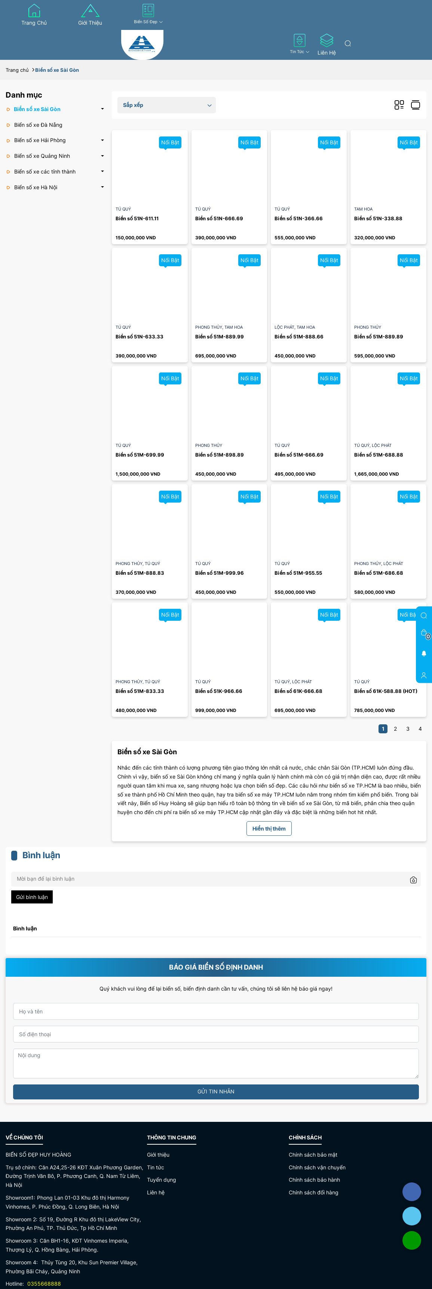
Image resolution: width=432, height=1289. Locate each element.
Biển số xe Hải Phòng (36, 140)
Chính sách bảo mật (313, 1154)
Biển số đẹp (148, 14)
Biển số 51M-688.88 (378, 455)
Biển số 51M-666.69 (299, 455)
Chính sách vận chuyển (317, 1167)
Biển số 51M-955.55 (298, 573)
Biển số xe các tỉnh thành (41, 171)
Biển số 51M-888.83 (140, 573)
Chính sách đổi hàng (313, 1192)
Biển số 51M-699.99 (140, 455)
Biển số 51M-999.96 (219, 573)
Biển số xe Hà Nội (31, 187)
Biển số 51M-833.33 (140, 691)
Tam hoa (363, 209)
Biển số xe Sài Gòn (33, 109)
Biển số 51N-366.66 (298, 218)
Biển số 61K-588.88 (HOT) (385, 691)
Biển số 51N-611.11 (137, 218)
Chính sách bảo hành (314, 1179)
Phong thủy (209, 327)
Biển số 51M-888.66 (299, 337)
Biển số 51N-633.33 (139, 337)
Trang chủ (34, 15)
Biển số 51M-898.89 (219, 455)
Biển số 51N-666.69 (219, 218)
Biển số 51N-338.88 (378, 218)
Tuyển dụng (161, 1179)
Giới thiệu (90, 15)
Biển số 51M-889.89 (378, 337)
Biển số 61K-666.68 (298, 691)
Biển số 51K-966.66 (218, 691)
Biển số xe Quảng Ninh (38, 156)
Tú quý (123, 209)
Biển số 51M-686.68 (378, 573)
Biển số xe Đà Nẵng (34, 125)
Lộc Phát (286, 327)
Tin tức (300, 44)
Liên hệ (327, 45)
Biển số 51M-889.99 (219, 337)
